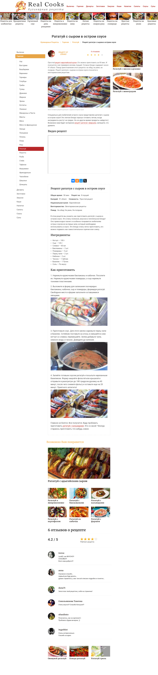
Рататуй (22, 149)
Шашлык (23, 181)
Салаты (137, 6)
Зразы (22, 101)
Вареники (23, 73)
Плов (21, 141)
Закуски (110, 6)
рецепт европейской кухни (66, 63)
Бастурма (23, 65)
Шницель (23, 184)
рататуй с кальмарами (73, 426)
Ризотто (22, 153)
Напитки (127, 6)
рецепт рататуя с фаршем (85, 123)
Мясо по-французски (28, 125)
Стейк (21, 161)
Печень (22, 137)
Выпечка (70, 6)
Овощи (22, 129)
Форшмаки (24, 169)
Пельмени (23, 133)
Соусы (145, 6)
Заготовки (100, 6)
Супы (153, 6)
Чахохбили (23, 177)
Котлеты (23, 105)
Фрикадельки (25, 173)
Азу (20, 61)
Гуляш (22, 89)
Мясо (21, 121)
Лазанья (23, 109)
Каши (119, 6)
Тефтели (22, 165)
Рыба (21, 157)
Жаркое (22, 97)
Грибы (22, 85)
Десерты (89, 6)
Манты (22, 117)
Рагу (21, 145)
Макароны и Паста (27, 113)
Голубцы (23, 81)
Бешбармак (24, 69)
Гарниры (23, 77)
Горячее (80, 6)
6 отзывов (95, 51)
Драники (23, 93)
